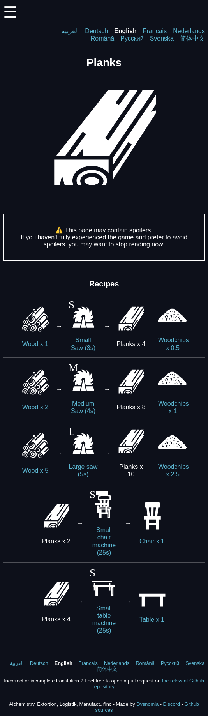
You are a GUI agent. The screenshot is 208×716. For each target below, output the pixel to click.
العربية (70, 31)
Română (102, 38)
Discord (171, 704)
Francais (155, 31)
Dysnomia (147, 704)
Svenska (162, 38)
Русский (131, 38)
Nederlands (189, 31)
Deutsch (96, 31)
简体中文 (192, 38)
